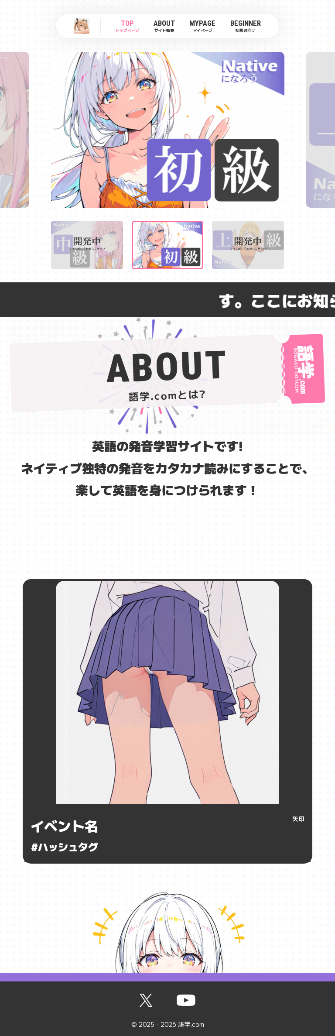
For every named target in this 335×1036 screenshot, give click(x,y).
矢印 (298, 818)
